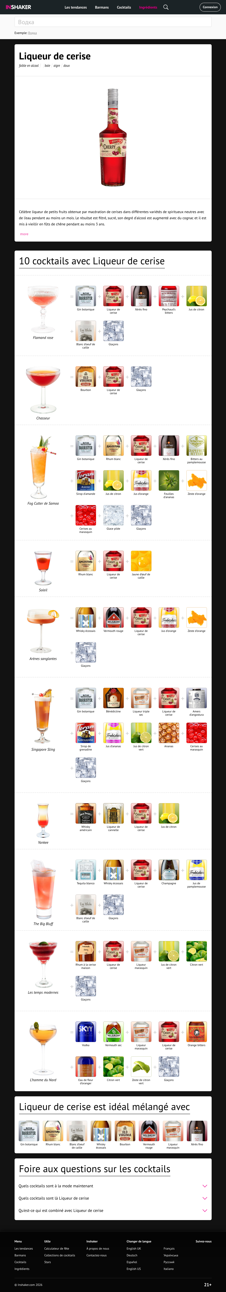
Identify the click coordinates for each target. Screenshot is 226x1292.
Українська (171, 1255)
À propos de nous (97, 1249)
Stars (47, 1262)
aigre (56, 65)
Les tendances (76, 7)
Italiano (169, 1269)
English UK (134, 1249)
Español (132, 1262)
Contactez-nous (96, 1255)
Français (169, 1249)
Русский (169, 1262)
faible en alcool (29, 65)
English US (134, 1269)
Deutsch (132, 1255)
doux (66, 65)
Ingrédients (148, 7)
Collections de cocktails (59, 1255)
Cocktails (124, 7)
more (24, 234)
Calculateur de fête (56, 1249)
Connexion (210, 7)
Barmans (102, 7)
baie (47, 65)
